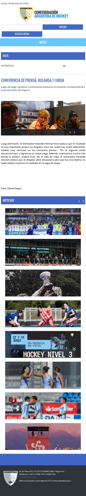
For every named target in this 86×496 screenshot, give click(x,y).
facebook (68, 3)
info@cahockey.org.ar (28, 477)
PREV (70, 132)
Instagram (82, 3)
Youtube (77, 3)
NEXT (74, 132)
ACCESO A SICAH (22, 34)
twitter (73, 3)
